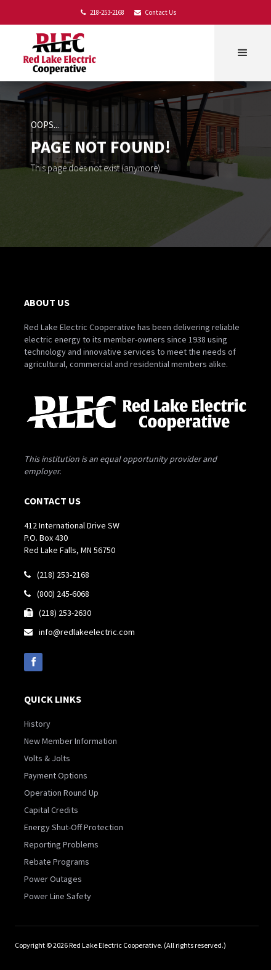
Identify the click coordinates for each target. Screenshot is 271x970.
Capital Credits (51, 809)
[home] (62, 53)
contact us (52, 501)
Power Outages (53, 878)
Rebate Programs (56, 861)
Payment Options (55, 775)
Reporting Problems (61, 844)
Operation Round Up (61, 792)
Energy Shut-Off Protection (73, 827)
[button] (242, 53)
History (37, 723)
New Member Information (70, 740)
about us (47, 302)
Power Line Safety (57, 896)
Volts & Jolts (47, 758)
